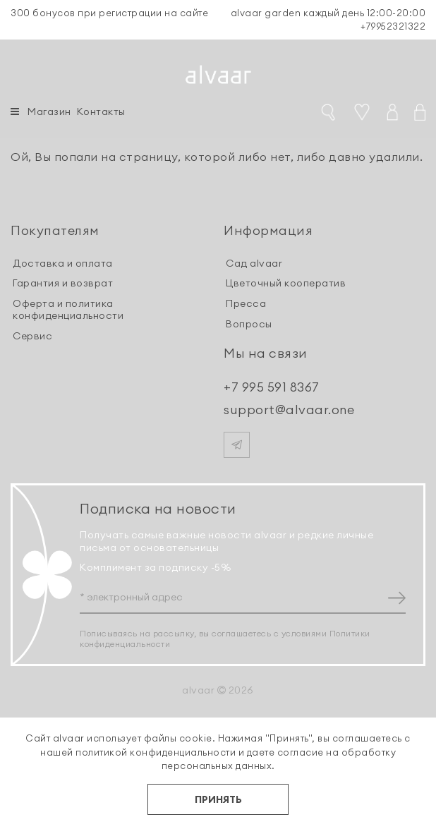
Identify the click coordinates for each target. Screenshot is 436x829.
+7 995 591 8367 (272, 387)
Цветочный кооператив (286, 283)
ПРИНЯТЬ (218, 799)
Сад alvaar (254, 263)
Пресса (246, 303)
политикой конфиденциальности (155, 752)
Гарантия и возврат (63, 283)
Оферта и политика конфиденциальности (68, 309)
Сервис (32, 335)
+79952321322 (393, 26)
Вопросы (249, 323)
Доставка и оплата (63, 263)
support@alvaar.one (289, 409)
